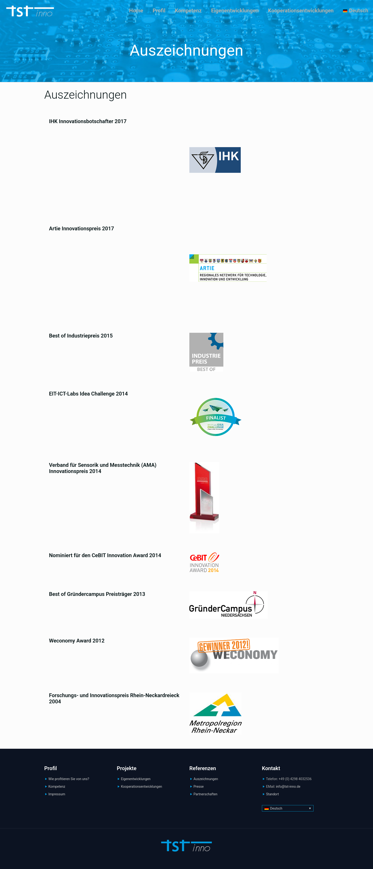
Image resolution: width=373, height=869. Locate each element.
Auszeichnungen (205, 779)
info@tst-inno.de (288, 786)
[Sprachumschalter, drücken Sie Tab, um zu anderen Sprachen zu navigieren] (288, 808)
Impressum (56, 794)
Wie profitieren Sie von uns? (68, 779)
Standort (272, 794)
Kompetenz (56, 786)
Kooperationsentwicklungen (141, 786)
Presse (198, 786)
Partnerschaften (205, 794)
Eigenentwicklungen (135, 779)
